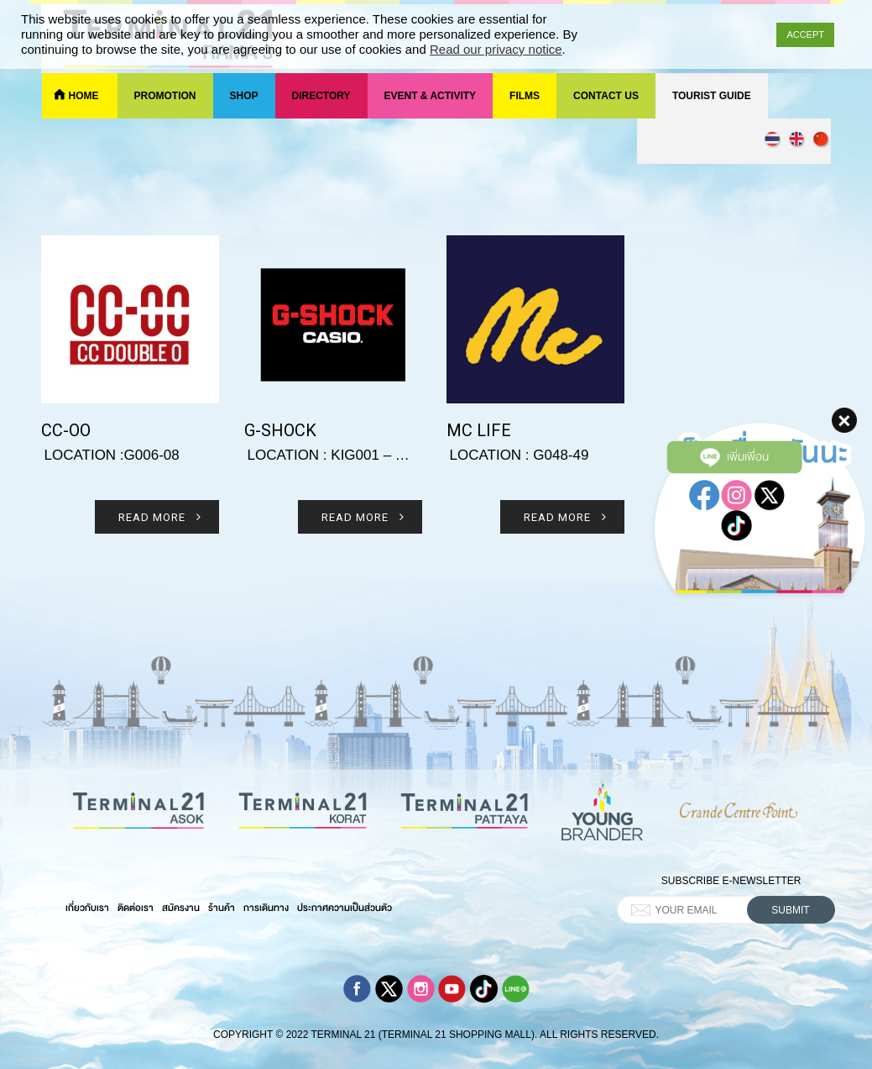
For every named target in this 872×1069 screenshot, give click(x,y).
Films (524, 96)
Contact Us (606, 96)
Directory (321, 96)
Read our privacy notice (496, 49)
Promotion (165, 96)
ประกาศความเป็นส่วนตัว (344, 908)
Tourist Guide (711, 96)
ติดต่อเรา (135, 908)
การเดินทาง (266, 908)
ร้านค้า (221, 908)
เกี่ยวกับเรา (87, 908)
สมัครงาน (181, 908)
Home (84, 96)
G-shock (280, 430)
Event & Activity (430, 96)
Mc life (478, 430)
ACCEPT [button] (805, 34)
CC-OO (66, 430)
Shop (244, 96)
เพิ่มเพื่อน (734, 431)
